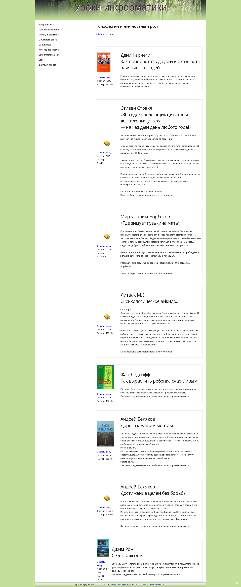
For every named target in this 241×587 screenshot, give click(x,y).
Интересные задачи (49, 50)
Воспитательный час (49, 55)
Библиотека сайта (105, 34)
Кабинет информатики (50, 29)
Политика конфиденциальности (122, 584)
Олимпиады (45, 44)
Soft (41, 60)
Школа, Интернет (47, 65)
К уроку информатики (49, 34)
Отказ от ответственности (153, 584)
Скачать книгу (104, 77)
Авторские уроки (47, 24)
